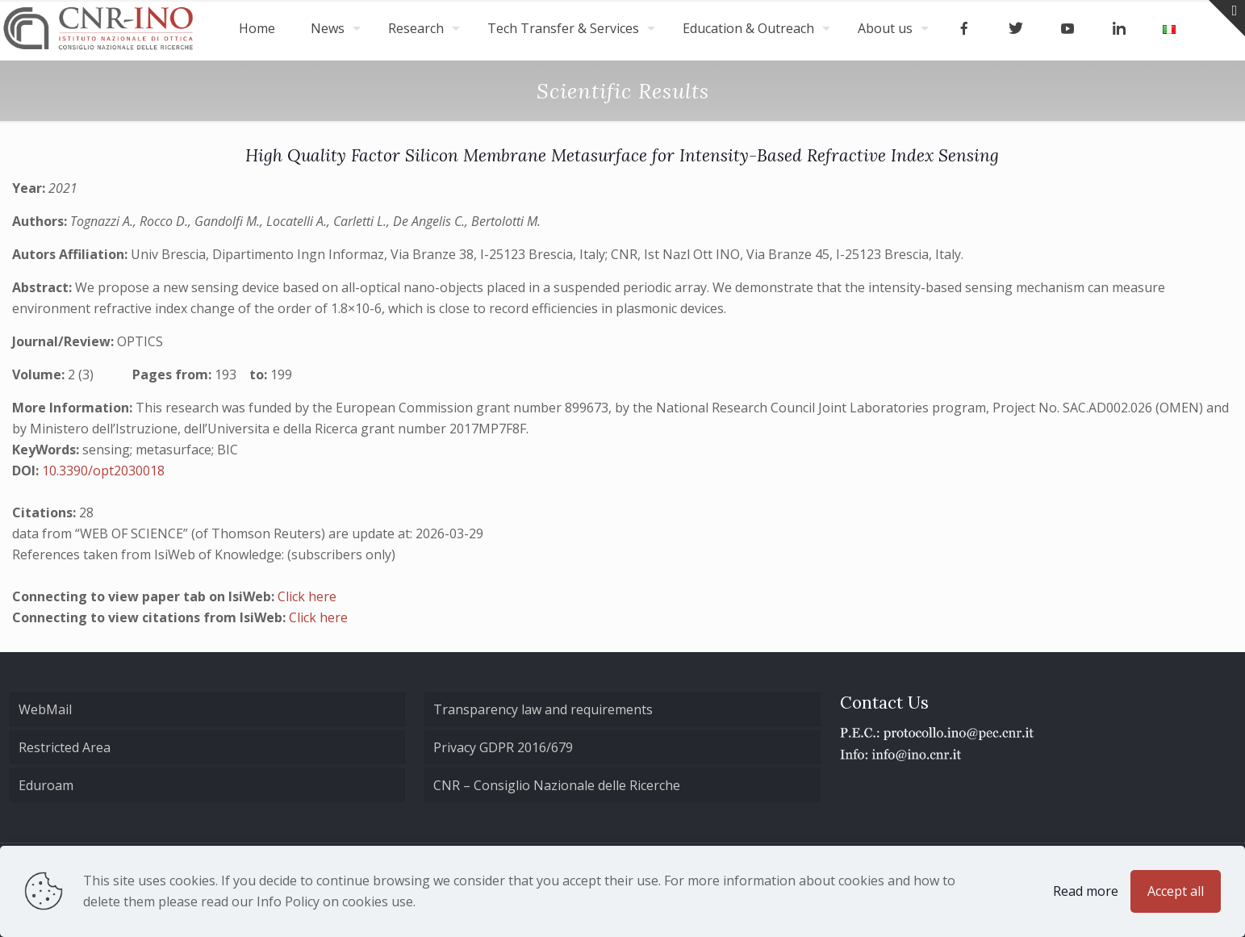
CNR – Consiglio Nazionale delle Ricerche (556, 785)
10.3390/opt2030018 (103, 470)
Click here (307, 596)
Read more (1085, 891)
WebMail (45, 709)
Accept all (1175, 891)
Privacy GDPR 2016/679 (503, 747)
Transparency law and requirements (543, 709)
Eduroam (46, 785)
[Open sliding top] (1227, 18)
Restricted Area (65, 747)
